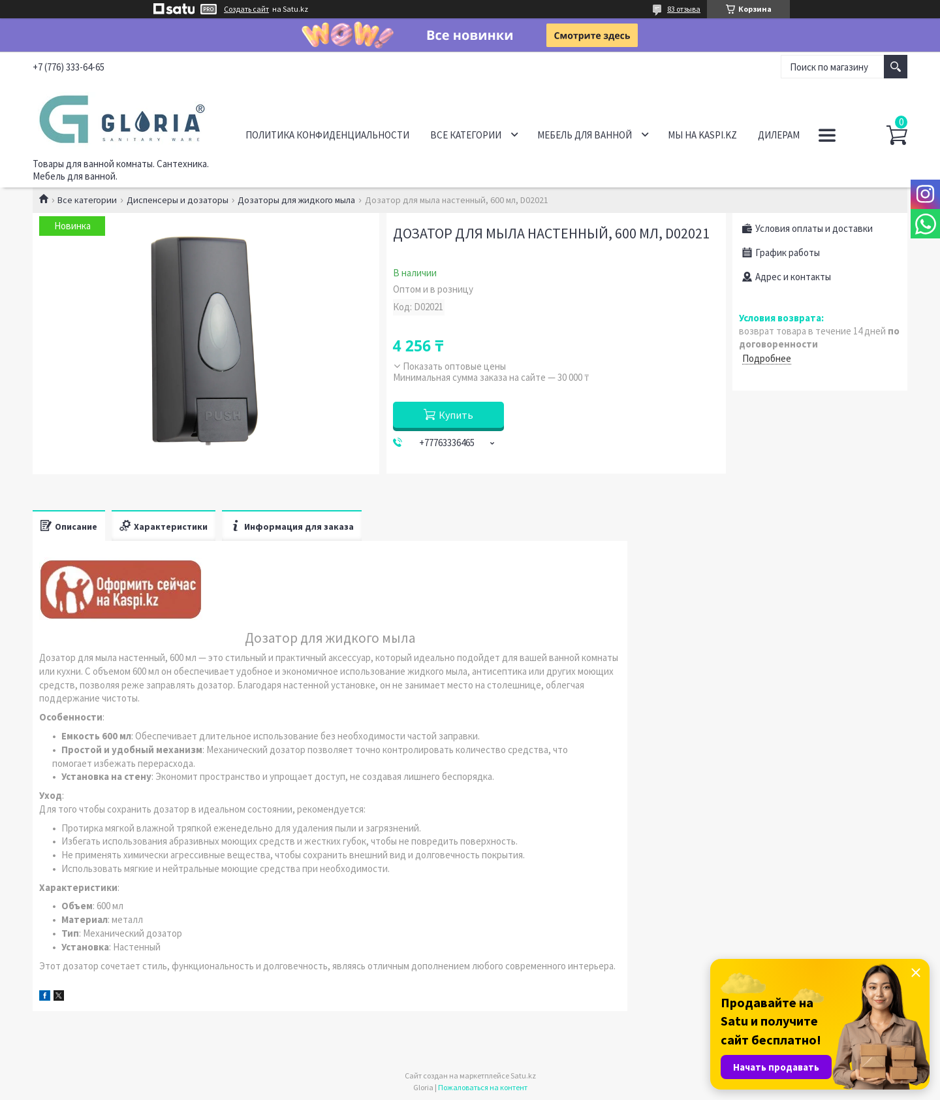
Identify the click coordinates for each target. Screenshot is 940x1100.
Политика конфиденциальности (327, 135)
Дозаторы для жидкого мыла (296, 200)
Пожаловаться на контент (482, 1087)
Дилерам (779, 135)
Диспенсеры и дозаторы (177, 200)
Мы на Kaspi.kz (702, 135)
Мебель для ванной (584, 135)
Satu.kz (523, 1075)
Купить (456, 414)
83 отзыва (683, 9)
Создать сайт (246, 9)
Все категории (465, 135)
